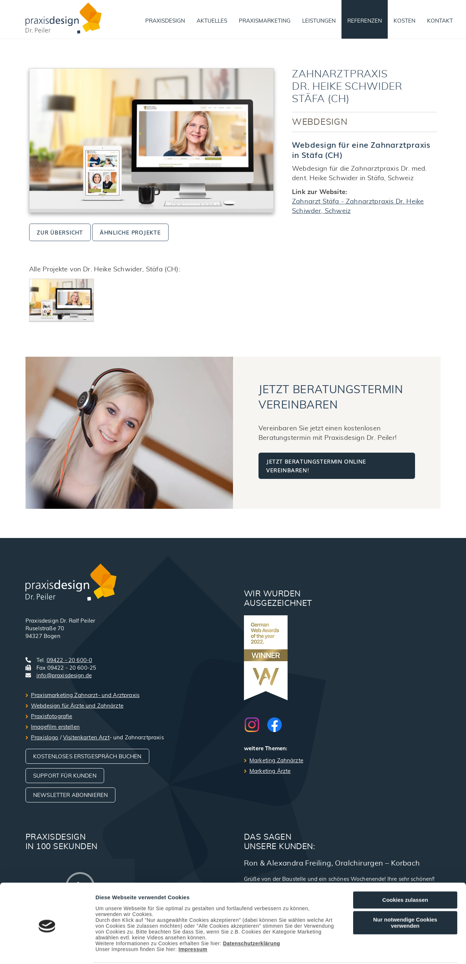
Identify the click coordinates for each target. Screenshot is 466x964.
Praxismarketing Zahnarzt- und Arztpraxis (85, 695)
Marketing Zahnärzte (276, 760)
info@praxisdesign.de (64, 675)
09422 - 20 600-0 (69, 660)
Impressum (192, 922)
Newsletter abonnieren (70, 795)
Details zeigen (387, 950)
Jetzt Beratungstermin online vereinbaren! (316, 465)
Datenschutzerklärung (251, 916)
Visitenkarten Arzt (86, 737)
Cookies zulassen (405, 872)
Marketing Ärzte (270, 771)
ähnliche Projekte (130, 232)
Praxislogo (45, 737)
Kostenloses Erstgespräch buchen (87, 756)
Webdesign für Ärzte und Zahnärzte (77, 706)
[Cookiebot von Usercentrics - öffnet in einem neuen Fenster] (47, 949)
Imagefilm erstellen (55, 727)
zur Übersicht (60, 232)
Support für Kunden (64, 776)
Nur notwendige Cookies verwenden (405, 895)
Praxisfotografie (51, 716)
